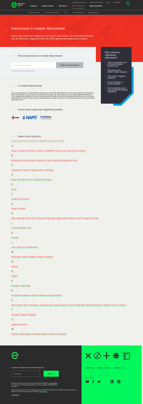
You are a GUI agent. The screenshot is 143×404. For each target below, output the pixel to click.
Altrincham (32, 151)
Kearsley (14, 238)
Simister (70, 305)
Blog (108, 2)
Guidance (34, 6)
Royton (59, 295)
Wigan (44, 334)
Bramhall (56, 160)
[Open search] (128, 3)
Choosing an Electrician (34, 12)
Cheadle (25, 170)
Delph (13, 180)
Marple (25, 257)
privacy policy (53, 383)
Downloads (116, 2)
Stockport (98, 305)
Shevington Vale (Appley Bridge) (53, 305)
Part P (65, 12)
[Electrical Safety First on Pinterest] (118, 383)
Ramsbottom (25, 295)
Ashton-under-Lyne (63, 151)
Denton (29, 180)
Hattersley (21, 218)
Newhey (14, 266)
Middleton (33, 257)
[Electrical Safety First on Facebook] (93, 383)
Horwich (79, 218)
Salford (19, 305)
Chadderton (16, 170)
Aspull (74, 151)
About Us (89, 368)
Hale (13, 218)
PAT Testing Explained (77, 12)
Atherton (82, 151)
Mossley (49, 257)
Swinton (123, 305)
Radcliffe (14, 295)
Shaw (26, 305)
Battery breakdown (96, 6)
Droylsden (38, 180)
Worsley (52, 334)
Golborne (22, 209)
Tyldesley (32, 315)
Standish (89, 305)
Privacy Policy (43, 391)
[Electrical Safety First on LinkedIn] (112, 383)
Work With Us (104, 368)
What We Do (63, 6)
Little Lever (21, 247)
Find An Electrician (78, 6)
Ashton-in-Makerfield (46, 151)
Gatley (14, 209)
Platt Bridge (25, 286)
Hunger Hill (88, 218)
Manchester (16, 257)
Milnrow (42, 257)
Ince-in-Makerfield (18, 228)
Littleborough (32, 247)
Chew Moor (49, 170)
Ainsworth (22, 151)
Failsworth (15, 199)
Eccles (14, 189)
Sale (13, 305)
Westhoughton (25, 334)
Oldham (14, 276)
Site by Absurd (15, 395)
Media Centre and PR (96, 2)
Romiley (51, 295)
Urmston (24, 324)
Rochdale (43, 295)
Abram (14, 151)
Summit (115, 305)
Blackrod (25, 160)
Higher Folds (61, 218)
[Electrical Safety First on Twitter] (99, 382)
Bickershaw (16, 160)
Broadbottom (67, 160)
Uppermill (15, 324)
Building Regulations (93, 12)
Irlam (29, 228)
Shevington (34, 305)
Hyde (96, 218)
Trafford (24, 315)
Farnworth (25, 199)
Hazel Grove (31, 218)
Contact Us (119, 368)
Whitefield (37, 334)
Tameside (15, 315)
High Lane (51, 218)
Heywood (41, 218)
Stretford (107, 305)
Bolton (33, 160)
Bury (75, 160)
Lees (13, 247)
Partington (15, 286)
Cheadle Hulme (37, 170)
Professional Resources (79, 2)
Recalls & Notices (48, 6)
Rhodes (35, 295)
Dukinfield (47, 180)
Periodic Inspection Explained (52, 12)
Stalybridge (80, 305)
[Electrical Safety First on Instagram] (105, 383)
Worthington (61, 334)
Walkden (14, 334)
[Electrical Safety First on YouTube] (87, 382)
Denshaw (21, 180)
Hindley (71, 218)
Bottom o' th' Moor (44, 160)
